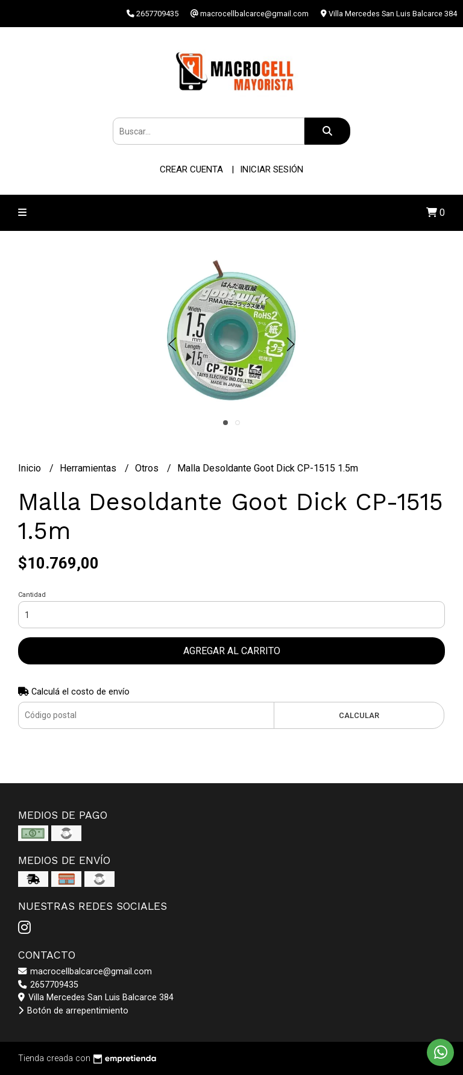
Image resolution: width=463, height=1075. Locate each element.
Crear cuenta (191, 169)
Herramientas (89, 468)
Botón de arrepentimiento (73, 1011)
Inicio (30, 468)
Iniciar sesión (271, 169)
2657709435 (48, 985)
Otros (148, 468)
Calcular (359, 715)
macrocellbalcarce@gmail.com (85, 971)
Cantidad (32, 595)
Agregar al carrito (231, 651)
